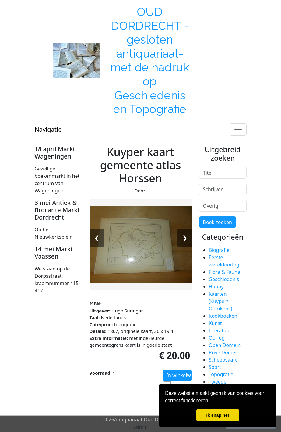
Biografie (219, 250)
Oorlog (217, 337)
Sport (215, 367)
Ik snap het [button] (217, 415)
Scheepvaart (223, 359)
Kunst (215, 323)
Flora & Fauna (224, 272)
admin (140, 426)
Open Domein (225, 345)
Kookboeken (223, 315)
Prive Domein (224, 352)
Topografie (221, 374)
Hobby (216, 286)
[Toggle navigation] (238, 129)
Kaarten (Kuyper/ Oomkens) (220, 301)
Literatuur (220, 330)
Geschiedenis (224, 279)
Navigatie (48, 129)
